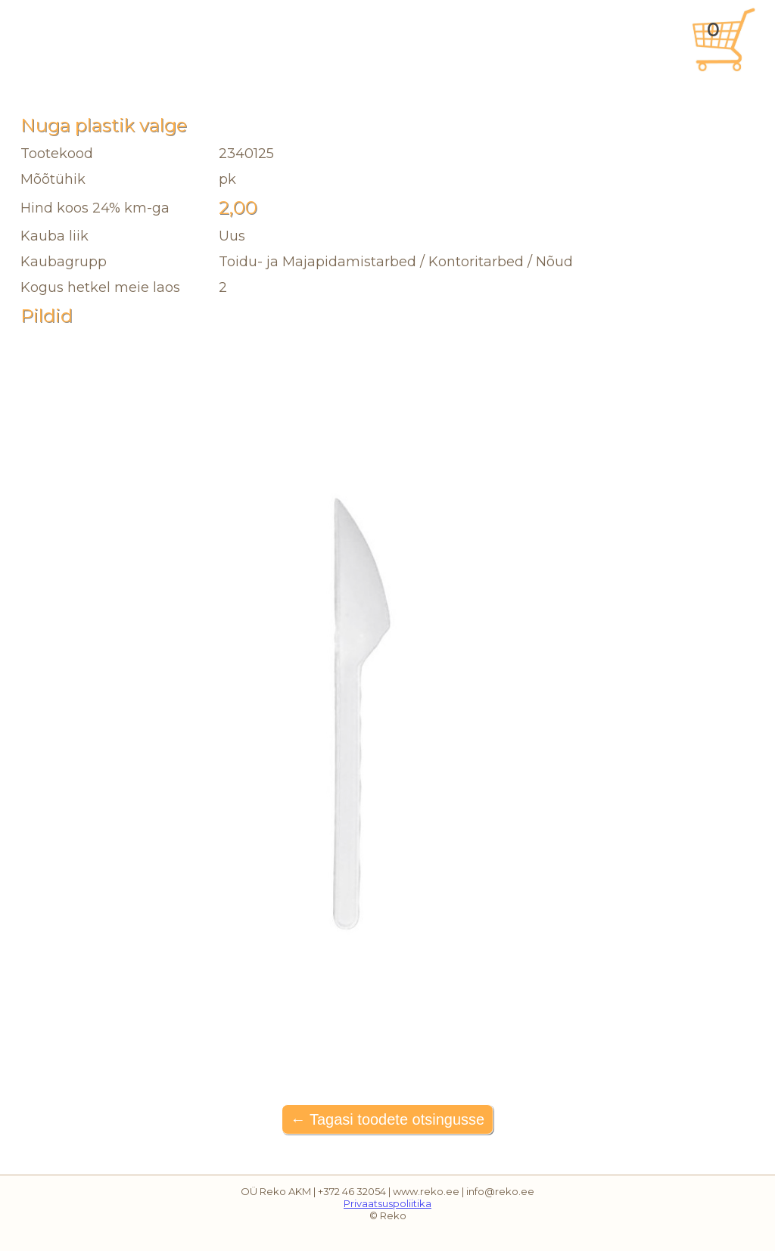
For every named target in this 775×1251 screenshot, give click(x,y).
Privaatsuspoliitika (387, 1203)
